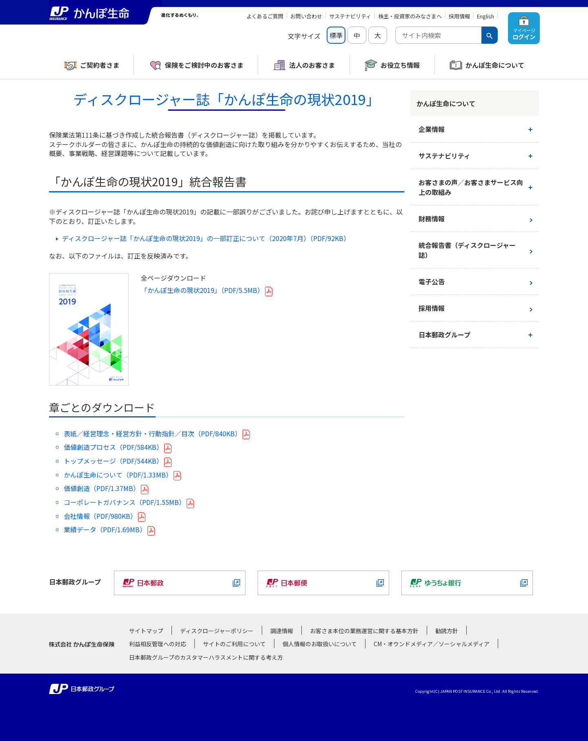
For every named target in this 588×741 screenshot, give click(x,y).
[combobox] (438, 35)
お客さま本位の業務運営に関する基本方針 (364, 631)
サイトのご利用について (234, 644)
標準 (336, 35)
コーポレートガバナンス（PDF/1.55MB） (124, 502)
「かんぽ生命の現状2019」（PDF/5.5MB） (202, 290)
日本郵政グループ (444, 334)
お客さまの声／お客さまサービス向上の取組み (471, 187)
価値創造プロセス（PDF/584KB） (113, 447)
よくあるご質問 (264, 16)
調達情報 (281, 631)
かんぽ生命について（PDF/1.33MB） (118, 475)
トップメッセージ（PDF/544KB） (113, 461)
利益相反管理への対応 (157, 644)
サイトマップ (146, 631)
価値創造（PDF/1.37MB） (102, 488)
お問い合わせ (306, 16)
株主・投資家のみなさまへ (410, 16)
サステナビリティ (350, 16)
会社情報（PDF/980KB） (100, 516)
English (485, 16)
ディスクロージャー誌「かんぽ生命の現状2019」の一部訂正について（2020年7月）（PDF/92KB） (206, 238)
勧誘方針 (446, 631)
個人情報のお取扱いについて (320, 644)
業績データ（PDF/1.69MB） (105, 529)
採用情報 (459, 16)
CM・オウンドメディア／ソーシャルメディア (432, 644)
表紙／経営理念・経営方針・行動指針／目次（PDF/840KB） (152, 433)
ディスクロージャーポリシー (217, 631)
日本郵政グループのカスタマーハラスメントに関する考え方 (206, 657)
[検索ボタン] (489, 35)
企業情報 (432, 129)
